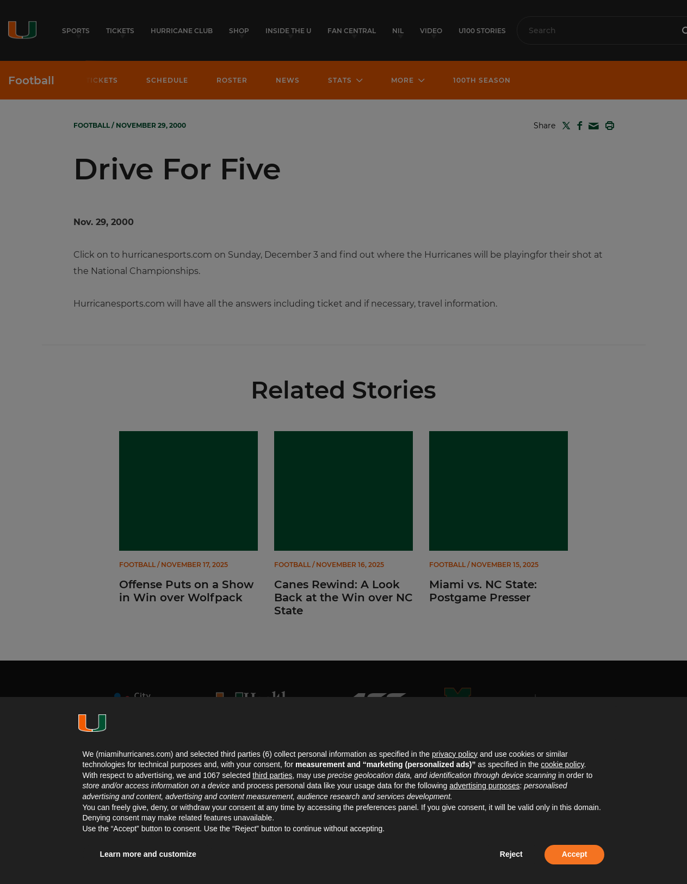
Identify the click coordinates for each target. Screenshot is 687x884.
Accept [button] (574, 854)
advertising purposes (484, 785)
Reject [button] (511, 854)
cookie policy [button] (562, 764)
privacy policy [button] (455, 754)
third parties (272, 775)
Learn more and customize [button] (148, 854)
